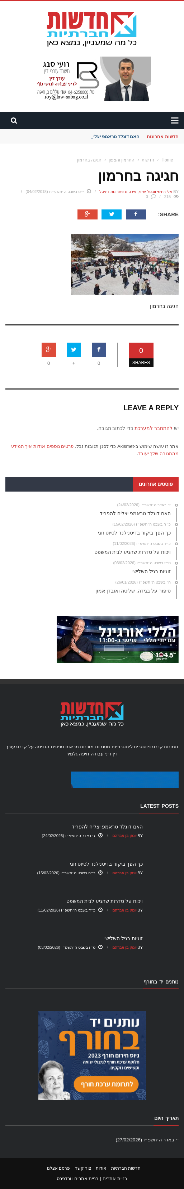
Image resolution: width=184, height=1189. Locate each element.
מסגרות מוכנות (95, 746)
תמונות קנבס (165, 746)
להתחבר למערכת (154, 428)
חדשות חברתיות (126, 1168)
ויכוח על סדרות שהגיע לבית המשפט (104, 901)
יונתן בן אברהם (124, 835)
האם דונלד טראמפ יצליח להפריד (107, 136)
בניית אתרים (115, 1178)
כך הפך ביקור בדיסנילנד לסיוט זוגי (106, 864)
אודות (101, 1168)
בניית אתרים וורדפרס (78, 1178)
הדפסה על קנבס (32, 746)
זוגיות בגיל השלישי (123, 938)
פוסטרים (142, 746)
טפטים (57, 746)
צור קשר (83, 1168)
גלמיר (71, 754)
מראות (72, 746)
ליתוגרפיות (122, 746)
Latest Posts (159, 806)
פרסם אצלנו (58, 1168)
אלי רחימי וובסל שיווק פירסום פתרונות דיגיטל (135, 191)
